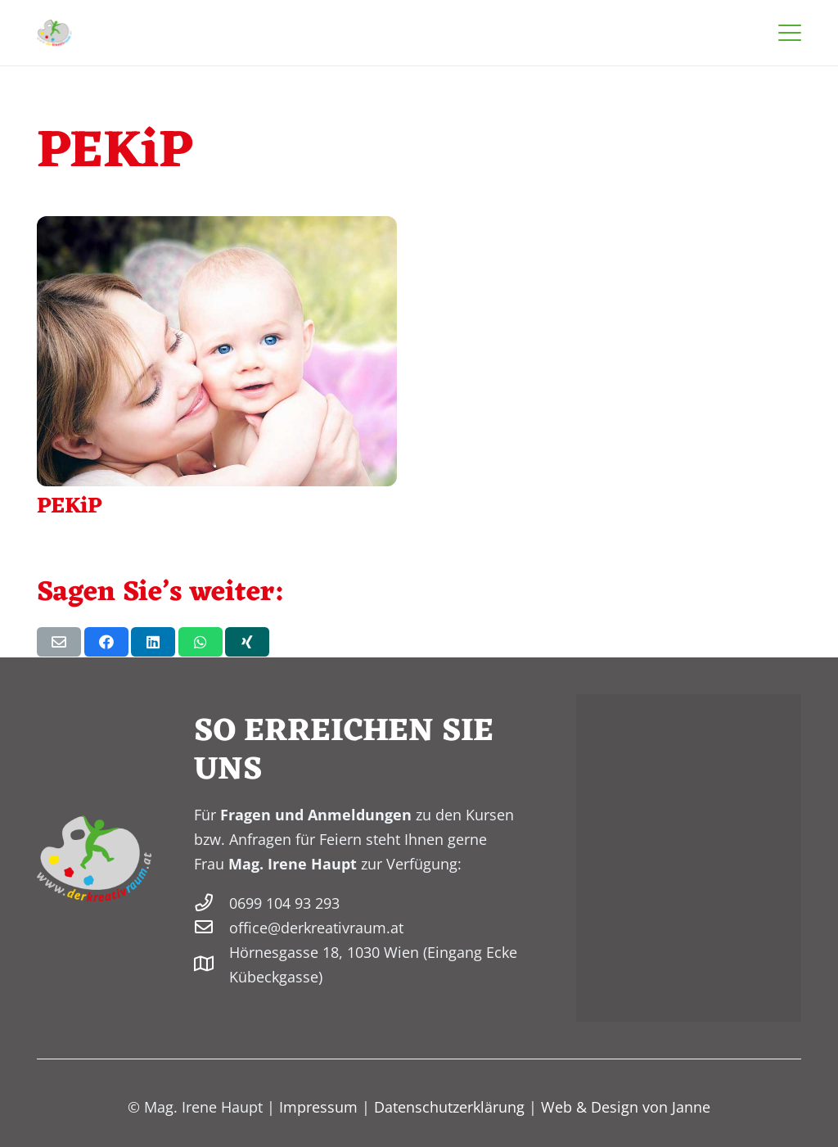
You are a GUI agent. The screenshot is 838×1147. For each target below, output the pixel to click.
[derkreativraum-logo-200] (54, 33)
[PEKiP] (217, 351)
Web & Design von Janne (625, 1107)
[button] (790, 32)
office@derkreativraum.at (316, 927)
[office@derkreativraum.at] (211, 928)
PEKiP (69, 506)
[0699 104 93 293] (211, 903)
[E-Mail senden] (59, 642)
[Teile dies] (106, 642)
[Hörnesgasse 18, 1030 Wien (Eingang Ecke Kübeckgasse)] (211, 964)
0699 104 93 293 (284, 903)
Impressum (318, 1107)
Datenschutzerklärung (449, 1107)
